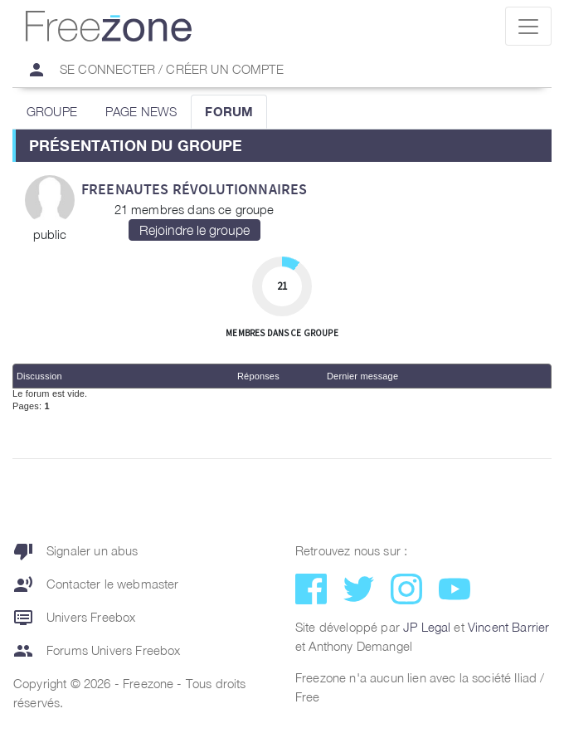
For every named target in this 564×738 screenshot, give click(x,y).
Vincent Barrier (508, 626)
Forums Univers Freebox (97, 651)
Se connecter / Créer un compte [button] (148, 70)
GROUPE (52, 111)
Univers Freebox (74, 618)
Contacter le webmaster (96, 584)
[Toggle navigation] (528, 26)
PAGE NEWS (141, 111)
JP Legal (426, 626)
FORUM (229, 111)
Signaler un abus (76, 551)
